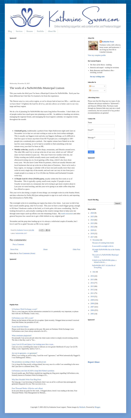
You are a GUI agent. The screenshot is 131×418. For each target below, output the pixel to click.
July (94, 272)
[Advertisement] (45, 62)
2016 (92, 276)
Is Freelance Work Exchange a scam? (24, 309)
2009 (92, 300)
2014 (92, 283)
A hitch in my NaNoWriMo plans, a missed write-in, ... (104, 261)
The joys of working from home (103, 243)
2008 (92, 303)
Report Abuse (94, 362)
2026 (92, 213)
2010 (92, 296)
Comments (94, 90)
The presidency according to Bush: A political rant (29, 362)
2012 (92, 290)
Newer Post (14, 249)
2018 (92, 233)
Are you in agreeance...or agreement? (24, 353)
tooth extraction (67, 213)
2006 (92, 310)
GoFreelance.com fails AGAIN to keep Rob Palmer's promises (33, 371)
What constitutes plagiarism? (22, 335)
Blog (10, 31)
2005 (92, 314)
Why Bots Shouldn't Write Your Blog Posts (26, 379)
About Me (52, 31)
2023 (92, 223)
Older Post (76, 249)
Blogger (97, 407)
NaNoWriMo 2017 (21, 233)
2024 (92, 220)
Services (19, 31)
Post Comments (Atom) (27, 253)
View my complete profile (97, 55)
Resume (30, 31)
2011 (92, 293)
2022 (92, 227)
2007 (92, 307)
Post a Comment (18, 244)
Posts (92, 86)
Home (45, 249)
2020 (92, 230)
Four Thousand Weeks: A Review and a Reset (27, 388)
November (96, 240)
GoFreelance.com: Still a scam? (22, 318)
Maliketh (82, 407)
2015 (92, 279)
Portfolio (40, 31)
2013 (92, 286)
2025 (92, 216)
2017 (92, 237)
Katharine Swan (108, 42)
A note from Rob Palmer (20, 327)
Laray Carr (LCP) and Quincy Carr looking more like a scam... (33, 344)
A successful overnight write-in (102, 246)
